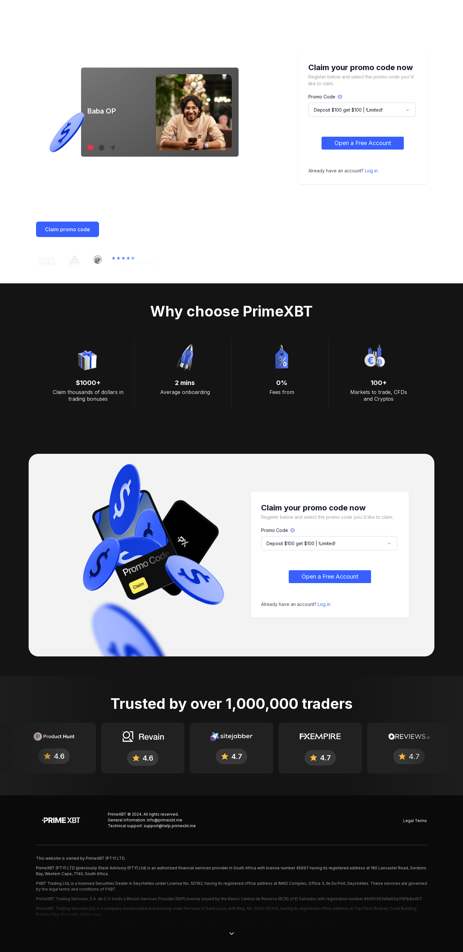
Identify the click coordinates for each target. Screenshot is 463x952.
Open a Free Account (362, 143)
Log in (371, 170)
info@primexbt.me (164, 820)
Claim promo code (67, 229)
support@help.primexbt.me (170, 825)
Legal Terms (415, 820)
